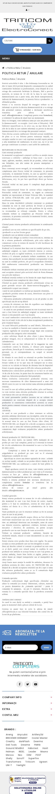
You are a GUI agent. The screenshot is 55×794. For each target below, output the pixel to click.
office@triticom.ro (9, 612)
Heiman (10, 751)
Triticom (30, 761)
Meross (10, 754)
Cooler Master (40, 737)
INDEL (21, 751)
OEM (29, 754)
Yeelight (21, 765)
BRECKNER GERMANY (17, 737)
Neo (20, 754)
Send (46, 647)
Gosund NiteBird (15, 748)
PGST (38, 754)
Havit (45, 748)
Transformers (13, 761)
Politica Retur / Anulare (18, 68)
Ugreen (43, 761)
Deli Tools (11, 744)
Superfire (33, 758)
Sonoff (20, 758)
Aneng (9, 734)
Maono (44, 751)
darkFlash (24, 741)
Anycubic (22, 734)
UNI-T (9, 765)
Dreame (25, 744)
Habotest (33, 748)
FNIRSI (37, 744)
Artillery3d (37, 734)
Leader (32, 751)
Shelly (9, 758)
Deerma (38, 741)
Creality (10, 741)
